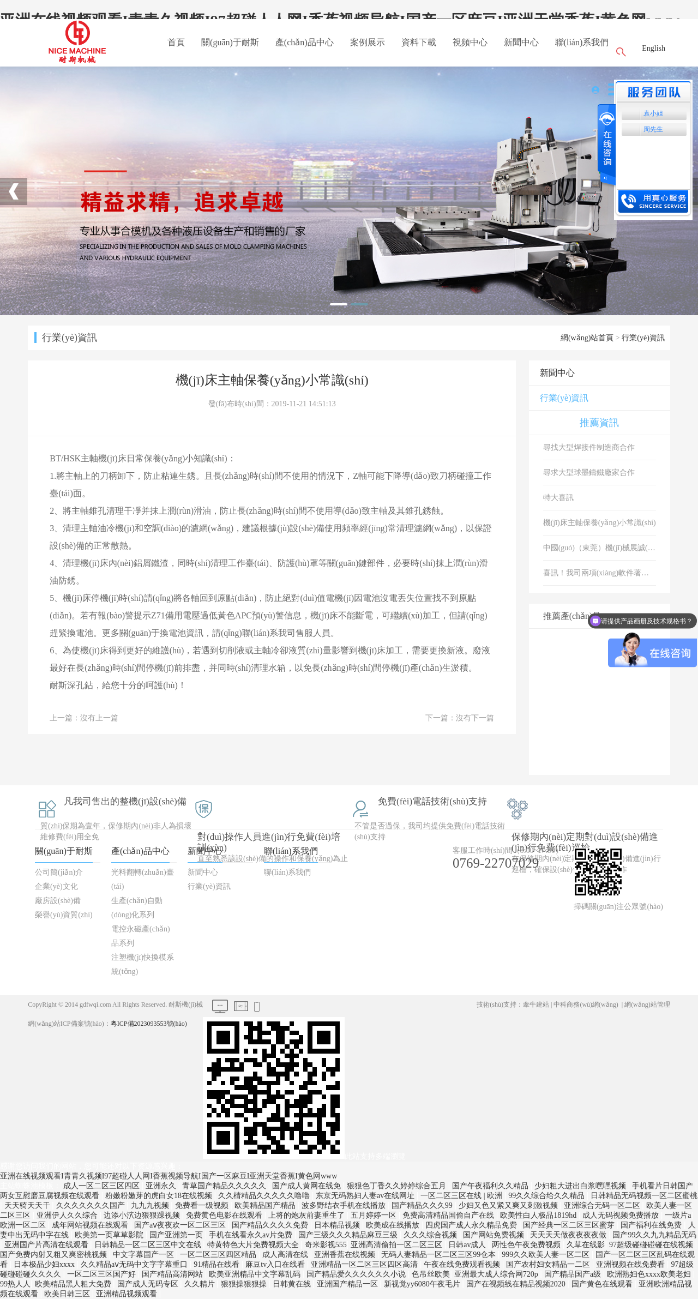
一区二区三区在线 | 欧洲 (462, 1196)
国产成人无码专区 (148, 1284)
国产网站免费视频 (494, 1235)
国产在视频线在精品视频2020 (517, 1284)
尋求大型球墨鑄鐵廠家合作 (589, 472)
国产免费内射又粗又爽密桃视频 (54, 1254)
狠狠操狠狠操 (245, 1284)
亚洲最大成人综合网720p (497, 1274)
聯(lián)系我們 (582, 42)
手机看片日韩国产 (663, 1186)
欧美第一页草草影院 (110, 1235)
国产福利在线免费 (652, 1225)
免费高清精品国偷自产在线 (449, 1215)
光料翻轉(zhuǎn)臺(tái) (142, 879)
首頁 (176, 42)
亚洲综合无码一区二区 (603, 1205)
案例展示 (367, 42)
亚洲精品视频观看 (127, 1294)
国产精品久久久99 (423, 1205)
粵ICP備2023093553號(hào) (149, 1023)
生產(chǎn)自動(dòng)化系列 (137, 908)
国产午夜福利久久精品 (491, 1186)
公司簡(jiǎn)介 (59, 872)
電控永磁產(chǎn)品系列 (140, 936)
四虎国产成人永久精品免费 (472, 1225)
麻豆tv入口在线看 (275, 1264)
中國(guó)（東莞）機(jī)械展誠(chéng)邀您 (599, 548)
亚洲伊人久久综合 (68, 1215)
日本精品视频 (338, 1225)
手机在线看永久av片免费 (251, 1235)
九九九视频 (151, 1205)
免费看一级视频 (203, 1205)
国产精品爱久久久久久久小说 (357, 1274)
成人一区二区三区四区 (102, 1186)
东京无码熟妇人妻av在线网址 (366, 1196)
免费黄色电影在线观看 (225, 1215)
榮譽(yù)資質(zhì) (64, 915)
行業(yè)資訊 (643, 338)
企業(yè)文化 (56, 886)
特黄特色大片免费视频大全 (254, 1245)
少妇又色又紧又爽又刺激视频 (509, 1205)
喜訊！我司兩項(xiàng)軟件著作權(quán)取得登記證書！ (599, 573)
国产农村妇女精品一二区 (549, 1264)
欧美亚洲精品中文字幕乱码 (256, 1274)
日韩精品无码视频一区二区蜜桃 (644, 1196)
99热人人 (15, 1284)
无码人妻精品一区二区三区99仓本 (439, 1254)
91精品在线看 (218, 1264)
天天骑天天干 (28, 1205)
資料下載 (418, 42)
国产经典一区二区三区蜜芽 (570, 1225)
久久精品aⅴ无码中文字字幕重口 (135, 1264)
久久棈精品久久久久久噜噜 (265, 1196)
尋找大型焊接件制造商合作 (589, 447)
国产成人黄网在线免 (307, 1186)
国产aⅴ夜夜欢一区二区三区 (181, 1225)
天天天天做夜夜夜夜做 (569, 1235)
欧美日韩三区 (68, 1294)
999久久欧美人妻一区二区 (547, 1254)
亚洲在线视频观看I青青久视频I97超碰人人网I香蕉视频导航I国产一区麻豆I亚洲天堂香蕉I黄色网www (168, 1176)
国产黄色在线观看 (603, 1284)
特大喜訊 (558, 498)
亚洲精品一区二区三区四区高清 (365, 1264)
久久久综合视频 (431, 1235)
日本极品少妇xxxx (45, 1264)
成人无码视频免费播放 (621, 1215)
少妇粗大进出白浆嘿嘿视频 (581, 1186)
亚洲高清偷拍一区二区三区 (397, 1245)
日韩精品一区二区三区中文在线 (148, 1245)
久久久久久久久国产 (91, 1205)
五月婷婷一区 (375, 1215)
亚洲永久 (162, 1186)
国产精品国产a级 (573, 1274)
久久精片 (200, 1284)
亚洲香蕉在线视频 (345, 1254)
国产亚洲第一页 (177, 1235)
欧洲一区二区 (24, 1225)
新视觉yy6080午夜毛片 (423, 1284)
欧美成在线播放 (394, 1225)
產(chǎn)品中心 (304, 42)
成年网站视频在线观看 (91, 1225)
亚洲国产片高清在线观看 (47, 1245)
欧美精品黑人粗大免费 (74, 1284)
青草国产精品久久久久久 (225, 1186)
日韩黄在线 (293, 1284)
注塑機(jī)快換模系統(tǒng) (142, 964)
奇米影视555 (326, 1245)
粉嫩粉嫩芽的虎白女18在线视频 (159, 1196)
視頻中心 (470, 42)
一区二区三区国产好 (102, 1274)
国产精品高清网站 (173, 1274)
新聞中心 (521, 42)
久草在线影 (586, 1245)
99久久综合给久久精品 (547, 1196)
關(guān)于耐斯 (230, 42)
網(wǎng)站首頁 (587, 338)
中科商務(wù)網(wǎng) (585, 1004)
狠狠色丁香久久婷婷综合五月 (397, 1186)
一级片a (678, 1215)
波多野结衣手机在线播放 (345, 1205)
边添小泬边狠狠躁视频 (143, 1215)
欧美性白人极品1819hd (539, 1215)
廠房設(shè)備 (58, 901)
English (653, 48)
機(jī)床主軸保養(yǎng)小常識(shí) (599, 523)
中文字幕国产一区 (144, 1254)
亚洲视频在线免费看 (631, 1264)
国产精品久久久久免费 (271, 1225)
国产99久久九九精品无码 (654, 1235)
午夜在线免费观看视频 (463, 1264)
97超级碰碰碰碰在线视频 (652, 1245)
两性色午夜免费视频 (527, 1245)
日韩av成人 (468, 1245)
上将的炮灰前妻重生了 (307, 1215)
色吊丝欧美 (431, 1274)
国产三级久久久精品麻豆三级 (349, 1235)
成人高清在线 (286, 1254)
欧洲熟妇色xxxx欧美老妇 (650, 1274)
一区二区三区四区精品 (219, 1254)
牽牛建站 (536, 1004)
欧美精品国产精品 (266, 1205)
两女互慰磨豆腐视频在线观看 (50, 1196)
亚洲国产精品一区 (348, 1284)
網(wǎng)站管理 (647, 1004)
